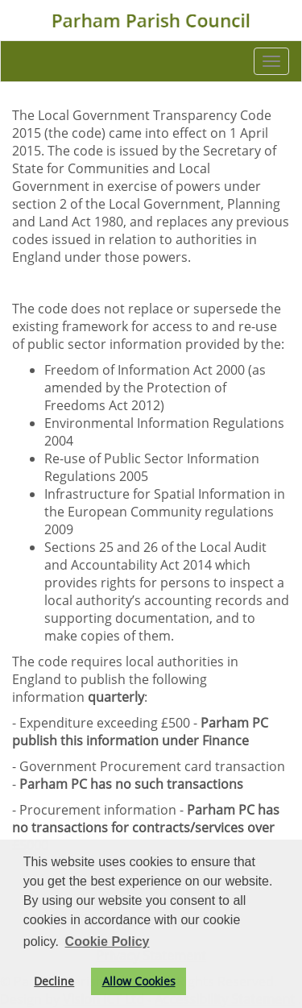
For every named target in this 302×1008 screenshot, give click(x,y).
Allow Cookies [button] (139, 981)
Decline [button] (54, 981)
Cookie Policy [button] (107, 941)
